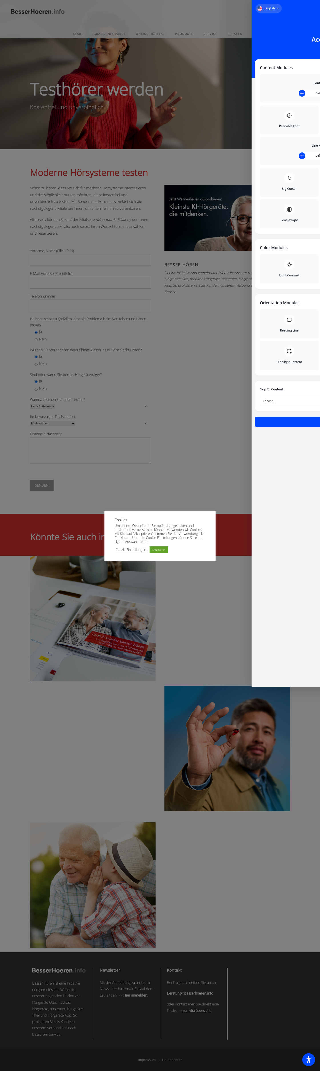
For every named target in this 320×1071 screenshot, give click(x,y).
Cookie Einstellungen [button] (131, 549)
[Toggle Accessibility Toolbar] (309, 1060)
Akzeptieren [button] (158, 549)
